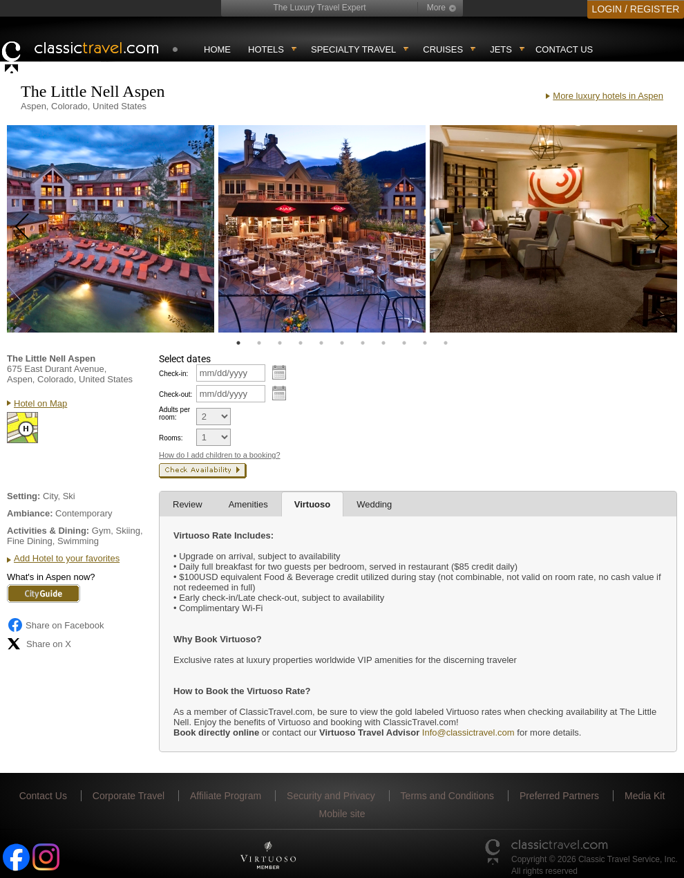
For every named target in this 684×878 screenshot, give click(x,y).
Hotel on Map (40, 403)
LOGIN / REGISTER (636, 9)
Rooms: (170, 438)
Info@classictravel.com (468, 732)
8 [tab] (383, 343)
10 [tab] (425, 343)
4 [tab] (300, 343)
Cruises (443, 49)
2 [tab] (259, 343)
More (436, 7)
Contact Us (564, 49)
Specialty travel (353, 49)
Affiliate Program (225, 795)
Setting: (23, 496)
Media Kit (645, 795)
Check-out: (175, 394)
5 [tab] (321, 343)
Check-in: (173, 373)
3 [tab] (280, 343)
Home (217, 49)
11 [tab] (446, 343)
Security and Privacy (331, 795)
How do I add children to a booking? (220, 455)
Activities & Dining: (48, 530)
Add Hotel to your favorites (67, 558)
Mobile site (342, 813)
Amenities (248, 504)
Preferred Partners (559, 795)
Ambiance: (30, 513)
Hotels (266, 49)
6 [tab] (342, 343)
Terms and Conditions (447, 795)
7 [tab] (363, 343)
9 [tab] (404, 343)
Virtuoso (312, 504)
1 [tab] (238, 343)
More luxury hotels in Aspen (608, 96)
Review (187, 504)
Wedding (374, 504)
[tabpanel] (110, 229)
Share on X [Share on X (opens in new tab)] (39, 644)
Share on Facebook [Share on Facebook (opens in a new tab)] (55, 625)
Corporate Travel (128, 795)
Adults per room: (174, 413)
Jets (501, 49)
